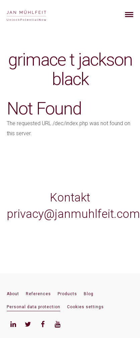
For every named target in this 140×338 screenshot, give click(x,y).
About (13, 293)
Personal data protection (33, 307)
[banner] (34, 14)
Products (67, 293)
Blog (88, 293)
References (38, 293)
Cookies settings (85, 307)
